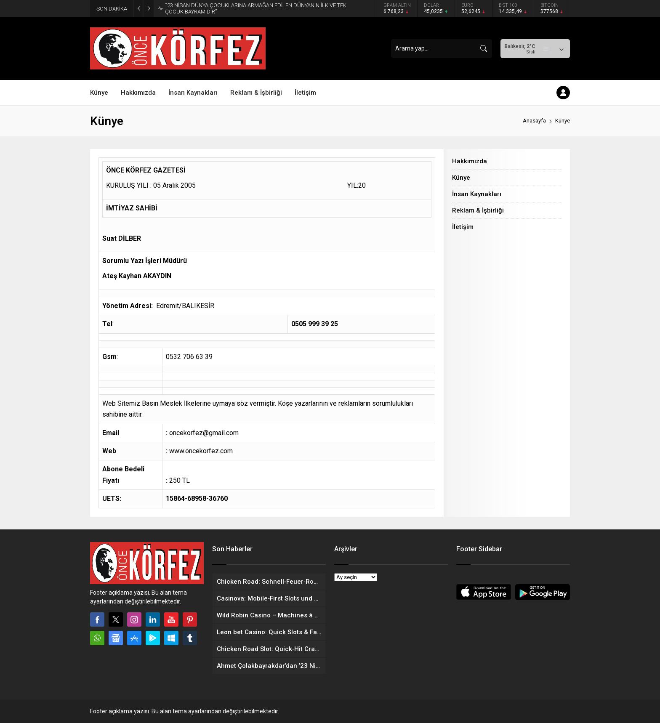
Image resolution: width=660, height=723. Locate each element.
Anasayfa (534, 120)
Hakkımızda (469, 161)
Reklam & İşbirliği (478, 210)
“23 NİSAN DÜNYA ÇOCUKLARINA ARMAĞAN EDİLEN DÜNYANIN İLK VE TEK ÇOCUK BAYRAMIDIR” (255, 8)
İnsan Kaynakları (476, 194)
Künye (461, 177)
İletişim (463, 227)
